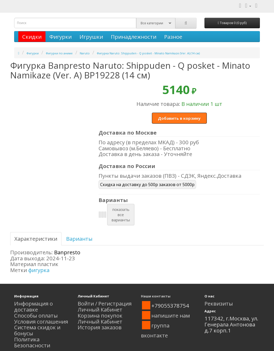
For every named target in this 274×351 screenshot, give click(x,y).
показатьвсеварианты (121, 214)
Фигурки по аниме (59, 53)
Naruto (85, 53)
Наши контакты (155, 296)
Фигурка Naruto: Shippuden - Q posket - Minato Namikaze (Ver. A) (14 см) (148, 53)
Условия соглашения (41, 321)
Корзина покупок (100, 315)
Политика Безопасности (32, 342)
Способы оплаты (36, 315)
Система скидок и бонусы (37, 330)
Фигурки (60, 36)
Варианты (79, 238)
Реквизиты (218, 303)
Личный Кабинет (100, 309)
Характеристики (35, 238)
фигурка (38, 270)
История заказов (100, 327)
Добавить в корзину (179, 118)
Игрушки (91, 36)
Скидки (32, 36)
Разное (173, 36)
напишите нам (170, 315)
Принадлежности (133, 36)
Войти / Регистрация (105, 303)
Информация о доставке (33, 306)
